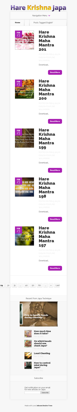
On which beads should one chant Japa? (42, 343)
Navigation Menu (39, 16)
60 (39, 285)
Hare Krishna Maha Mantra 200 (47, 89)
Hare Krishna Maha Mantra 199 (47, 138)
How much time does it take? (42, 332)
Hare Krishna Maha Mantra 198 (47, 187)
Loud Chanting (42, 353)
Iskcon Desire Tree (44, 406)
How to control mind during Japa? (42, 365)
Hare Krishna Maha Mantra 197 (47, 236)
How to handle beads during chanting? (36, 316)
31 (15, 285)
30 (8, 285)
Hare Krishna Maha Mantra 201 (47, 40)
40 (26, 285)
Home (17, 22)
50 (33, 285)
